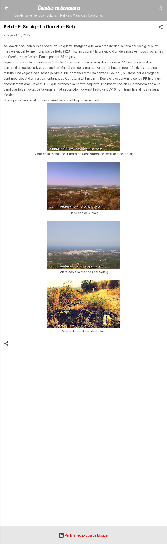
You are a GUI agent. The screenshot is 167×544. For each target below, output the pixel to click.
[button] (160, 27)
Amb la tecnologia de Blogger (84, 535)
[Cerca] (160, 9)
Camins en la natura (59, 7)
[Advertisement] (83, 486)
